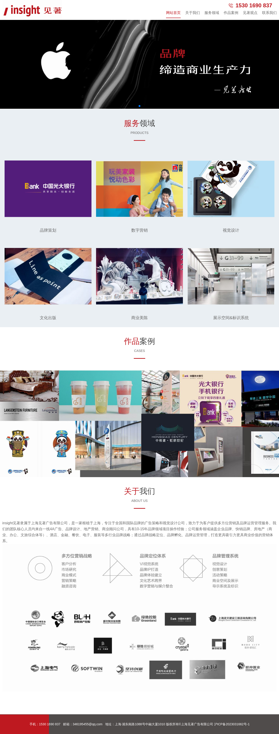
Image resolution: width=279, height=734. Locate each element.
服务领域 (211, 13)
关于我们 (192, 13)
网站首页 (173, 13)
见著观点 (250, 13)
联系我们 (269, 13)
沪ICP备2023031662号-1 (232, 724)
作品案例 (231, 13)
